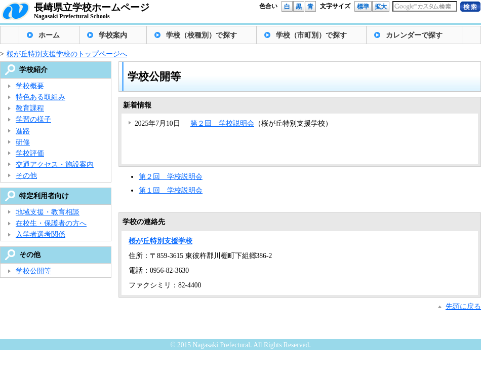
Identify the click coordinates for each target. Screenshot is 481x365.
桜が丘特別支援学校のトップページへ (67, 54)
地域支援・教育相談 (47, 212)
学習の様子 (33, 119)
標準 (363, 6)
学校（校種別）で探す (201, 35)
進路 (23, 131)
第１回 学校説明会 (171, 190)
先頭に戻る (463, 306)
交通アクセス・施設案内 (55, 164)
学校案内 (113, 35)
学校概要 (30, 86)
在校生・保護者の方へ (51, 223)
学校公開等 (33, 271)
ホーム (49, 35)
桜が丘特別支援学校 (160, 241)
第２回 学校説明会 (222, 123)
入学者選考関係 (40, 234)
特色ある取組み (40, 97)
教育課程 (30, 108)
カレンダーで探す (414, 35)
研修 (23, 142)
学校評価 (30, 153)
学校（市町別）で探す (311, 35)
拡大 (381, 6)
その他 (26, 175)
